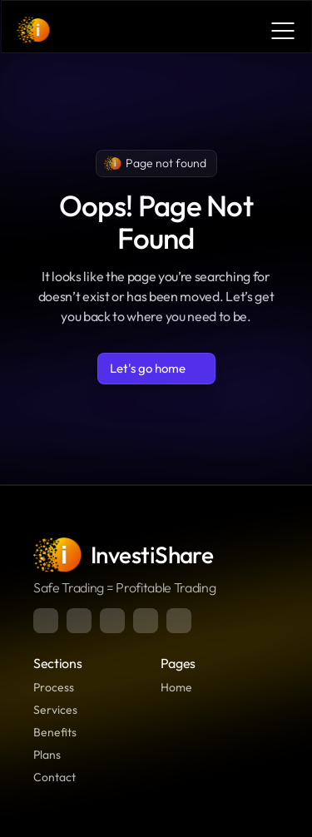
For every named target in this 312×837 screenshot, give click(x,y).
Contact (54, 777)
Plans (47, 754)
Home (176, 687)
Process (53, 687)
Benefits (55, 732)
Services (55, 709)
